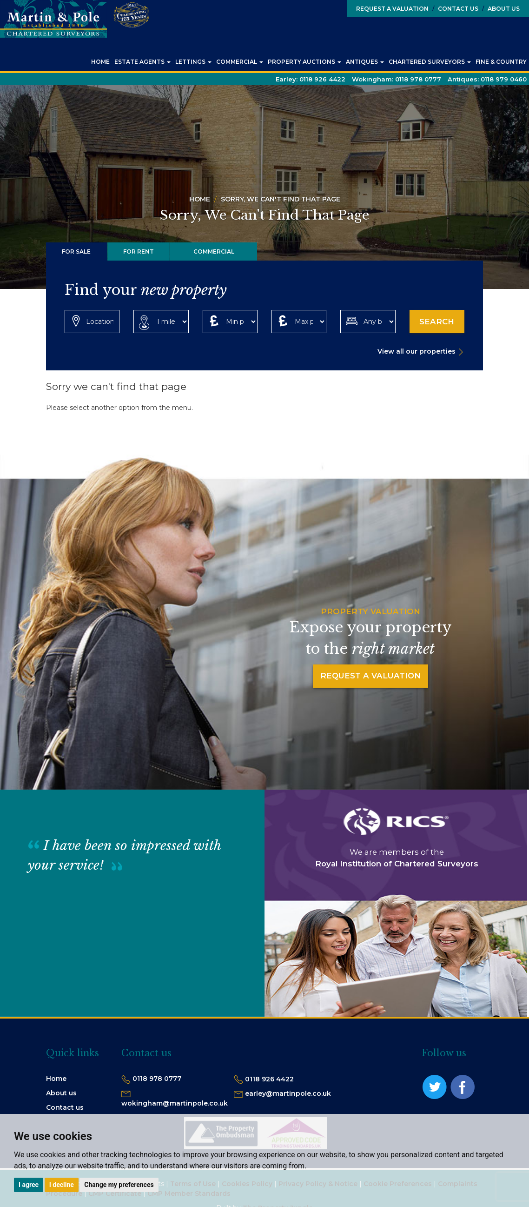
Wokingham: (396, 79)
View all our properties (416, 352)
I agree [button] (29, 1184)
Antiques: (487, 79)
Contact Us (455, 8)
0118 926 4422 (269, 1079)
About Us (501, 8)
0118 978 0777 (156, 1079)
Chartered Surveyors (430, 61)
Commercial (239, 61)
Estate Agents (142, 61)
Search (436, 321)
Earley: (310, 79)
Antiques (365, 61)
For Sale (76, 251)
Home (100, 61)
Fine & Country (501, 61)
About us (61, 1093)
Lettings (193, 61)
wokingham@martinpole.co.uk (174, 1104)
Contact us (65, 1108)
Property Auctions (304, 61)
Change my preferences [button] (118, 1184)
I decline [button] (61, 1184)
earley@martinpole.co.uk (288, 1094)
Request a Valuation (392, 8)
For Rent (138, 251)
